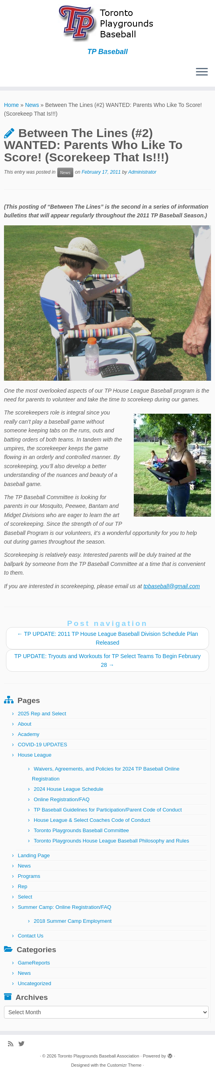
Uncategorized (34, 983)
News (32, 105)
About (24, 724)
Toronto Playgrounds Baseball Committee (81, 830)
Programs (29, 876)
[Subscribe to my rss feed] (13, 1044)
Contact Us (30, 936)
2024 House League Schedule (69, 789)
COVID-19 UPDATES (42, 745)
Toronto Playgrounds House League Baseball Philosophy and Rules (111, 841)
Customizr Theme (124, 1065)
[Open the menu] (202, 72)
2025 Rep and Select (42, 714)
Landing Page (34, 855)
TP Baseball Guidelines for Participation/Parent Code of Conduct (108, 810)
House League (35, 755)
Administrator (142, 172)
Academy (28, 734)
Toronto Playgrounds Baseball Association (98, 1056)
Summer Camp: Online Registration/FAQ (64, 907)
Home (11, 105)
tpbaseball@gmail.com (171, 586)
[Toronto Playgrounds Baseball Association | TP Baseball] (107, 24)
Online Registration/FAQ (62, 799)
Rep (22, 886)
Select (25, 897)
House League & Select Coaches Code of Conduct (92, 820)
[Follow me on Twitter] (23, 1044)
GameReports (34, 963)
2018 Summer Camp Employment (73, 921)
